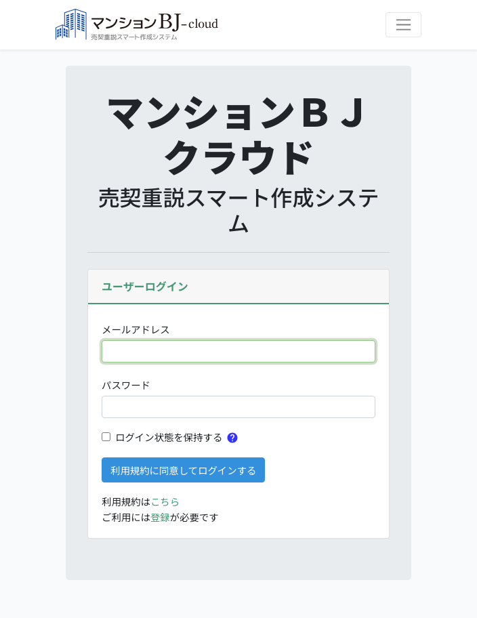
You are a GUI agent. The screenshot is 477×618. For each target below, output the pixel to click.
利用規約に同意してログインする (183, 470)
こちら (165, 501)
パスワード (126, 384)
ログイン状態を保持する (168, 437)
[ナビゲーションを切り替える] (403, 24)
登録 (160, 517)
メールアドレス (136, 329)
